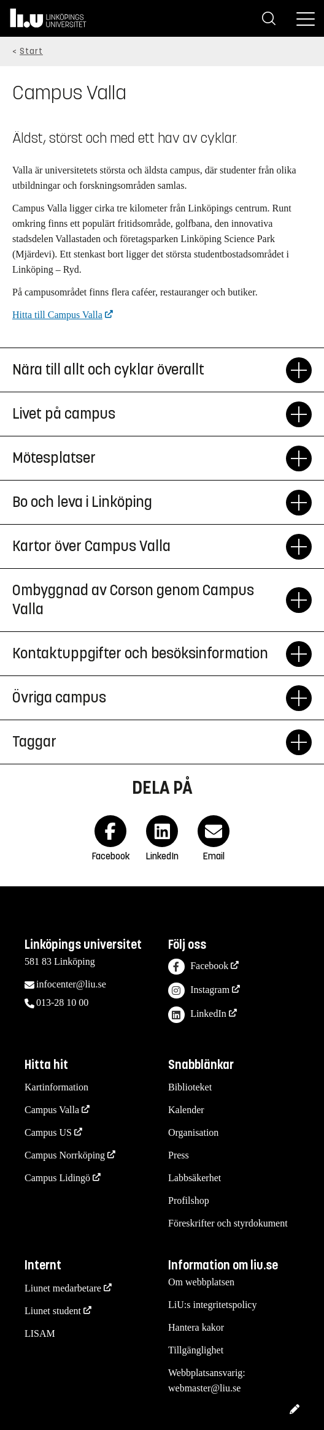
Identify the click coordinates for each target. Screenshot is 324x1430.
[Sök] (268, 18)
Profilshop (188, 1200)
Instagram (199, 991)
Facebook (198, 967)
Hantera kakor (196, 1327)
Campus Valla (52, 1110)
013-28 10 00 (62, 1002)
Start (31, 51)
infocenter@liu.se (71, 984)
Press (178, 1155)
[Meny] (305, 18)
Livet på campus (149, 414)
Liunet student (53, 1311)
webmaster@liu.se (204, 1388)
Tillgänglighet (195, 1350)
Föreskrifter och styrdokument (228, 1223)
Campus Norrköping (65, 1155)
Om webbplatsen (201, 1282)
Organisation (193, 1132)
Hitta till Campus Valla (57, 315)
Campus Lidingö (57, 1178)
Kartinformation (56, 1087)
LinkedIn (197, 1014)
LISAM (40, 1333)
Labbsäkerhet (194, 1178)
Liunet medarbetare (63, 1288)
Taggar (149, 742)
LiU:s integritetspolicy (212, 1304)
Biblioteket (190, 1087)
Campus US (48, 1132)
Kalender (186, 1110)
